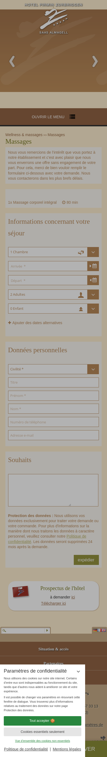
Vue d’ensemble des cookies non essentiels (42, 740)
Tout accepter (42, 721)
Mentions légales (67, 749)
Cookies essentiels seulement (42, 732)
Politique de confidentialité (26, 749)
